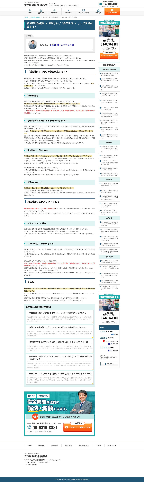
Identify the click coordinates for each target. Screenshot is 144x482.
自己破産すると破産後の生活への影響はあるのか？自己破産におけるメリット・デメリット (109, 251)
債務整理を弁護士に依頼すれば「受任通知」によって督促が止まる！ (109, 95)
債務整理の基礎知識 (35, 17)
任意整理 (109, 142)
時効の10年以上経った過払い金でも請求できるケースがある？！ (109, 261)
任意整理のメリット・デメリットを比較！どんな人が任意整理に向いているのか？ (109, 162)
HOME (29, 12)
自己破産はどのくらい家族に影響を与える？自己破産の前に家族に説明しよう (109, 223)
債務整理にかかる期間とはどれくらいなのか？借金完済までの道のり (57, 313)
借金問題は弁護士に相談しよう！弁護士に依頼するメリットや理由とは (109, 129)
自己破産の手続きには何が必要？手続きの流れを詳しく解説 (109, 244)
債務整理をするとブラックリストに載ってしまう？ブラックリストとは (58, 342)
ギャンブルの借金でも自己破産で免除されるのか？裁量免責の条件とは (109, 231)
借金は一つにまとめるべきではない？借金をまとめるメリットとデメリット (60, 374)
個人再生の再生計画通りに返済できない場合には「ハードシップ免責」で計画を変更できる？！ (109, 197)
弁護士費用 (68, 12)
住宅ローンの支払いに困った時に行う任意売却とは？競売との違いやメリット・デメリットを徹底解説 (109, 149)
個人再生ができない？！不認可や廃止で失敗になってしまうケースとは (109, 185)
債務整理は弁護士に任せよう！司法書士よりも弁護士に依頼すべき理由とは (109, 122)
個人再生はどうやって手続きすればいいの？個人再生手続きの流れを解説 (109, 212)
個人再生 (109, 179)
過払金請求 (109, 257)
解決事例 (41, 13)
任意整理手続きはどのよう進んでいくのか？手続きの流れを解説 (109, 174)
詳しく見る (110, 364)
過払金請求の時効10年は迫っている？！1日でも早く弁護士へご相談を (110, 268)
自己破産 (109, 218)
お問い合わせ (112, 12)
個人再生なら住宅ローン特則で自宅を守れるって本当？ (109, 191)
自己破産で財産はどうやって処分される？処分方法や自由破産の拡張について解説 (109, 238)
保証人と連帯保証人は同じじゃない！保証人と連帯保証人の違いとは (57, 327)
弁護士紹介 (54, 13)
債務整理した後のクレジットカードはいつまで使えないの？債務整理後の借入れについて (109, 115)
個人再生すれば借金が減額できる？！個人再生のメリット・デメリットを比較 (109, 205)
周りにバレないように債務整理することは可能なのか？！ (109, 108)
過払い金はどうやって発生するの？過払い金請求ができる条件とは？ (109, 288)
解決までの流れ (84, 13)
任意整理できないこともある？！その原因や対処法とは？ (109, 169)
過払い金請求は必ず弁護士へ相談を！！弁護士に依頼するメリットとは (109, 275)
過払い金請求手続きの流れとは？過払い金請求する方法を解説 (109, 281)
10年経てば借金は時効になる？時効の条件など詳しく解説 (109, 74)
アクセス (98, 13)
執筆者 (28, 36)
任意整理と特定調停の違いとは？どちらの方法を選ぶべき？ (109, 156)
